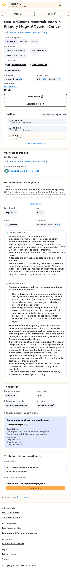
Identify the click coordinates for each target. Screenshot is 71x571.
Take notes (36, 96)
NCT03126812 (10, 86)
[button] (16, 50)
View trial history (35, 143)
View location (36, 103)
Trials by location (11, 517)
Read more (35, 203)
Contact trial (35, 488)
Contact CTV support (13, 543)
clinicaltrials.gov (23, 497)
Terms (5, 559)
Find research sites (11, 528)
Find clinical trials (10, 512)
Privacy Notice (9, 554)
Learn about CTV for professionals (19, 533)
